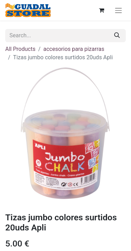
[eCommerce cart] (101, 10)
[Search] (117, 35)
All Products (20, 49)
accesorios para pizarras (73, 49)
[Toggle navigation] (118, 10)
